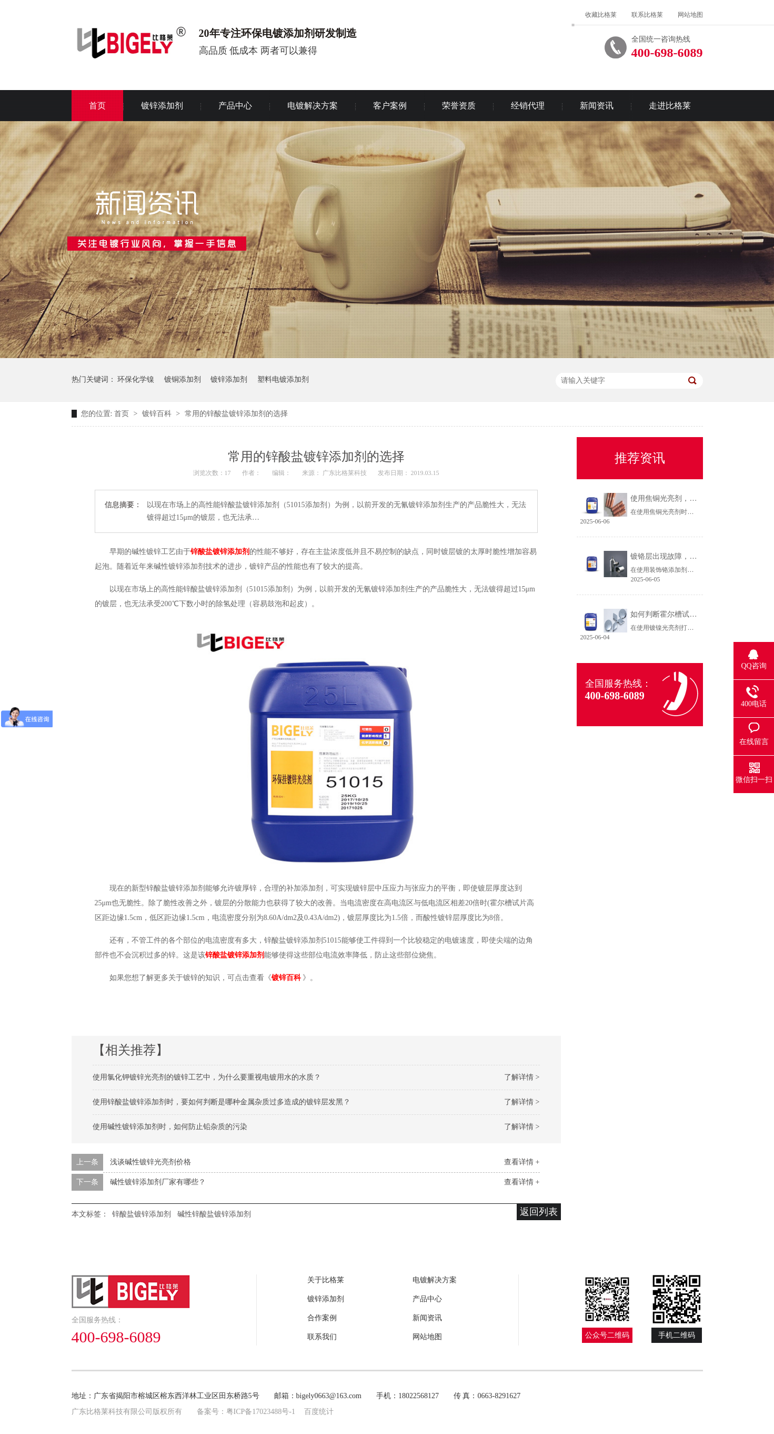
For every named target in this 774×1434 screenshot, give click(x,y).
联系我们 (322, 1337)
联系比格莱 (647, 14)
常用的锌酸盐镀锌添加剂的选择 (236, 414)
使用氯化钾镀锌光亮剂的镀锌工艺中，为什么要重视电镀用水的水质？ (207, 1077)
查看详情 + (521, 1162)
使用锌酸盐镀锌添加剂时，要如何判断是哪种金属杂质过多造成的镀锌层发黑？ (221, 1102)
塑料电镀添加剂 (283, 379)
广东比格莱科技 (345, 473)
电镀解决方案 (312, 105)
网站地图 (690, 14)
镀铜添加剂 (182, 379)
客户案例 (390, 105)
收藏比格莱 (601, 14)
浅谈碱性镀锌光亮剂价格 (150, 1162)
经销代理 (528, 105)
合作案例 (322, 1318)
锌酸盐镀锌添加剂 (219, 552)
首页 (97, 105)
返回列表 (539, 1211)
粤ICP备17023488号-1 (260, 1412)
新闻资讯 (597, 105)
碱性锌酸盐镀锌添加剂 (214, 1214)
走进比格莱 (670, 105)
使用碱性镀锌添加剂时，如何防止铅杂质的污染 (170, 1127)
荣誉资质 (459, 105)
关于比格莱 (325, 1280)
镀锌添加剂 (162, 105)
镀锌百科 (158, 414)
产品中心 (235, 105)
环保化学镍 (135, 379)
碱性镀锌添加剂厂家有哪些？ (158, 1182)
